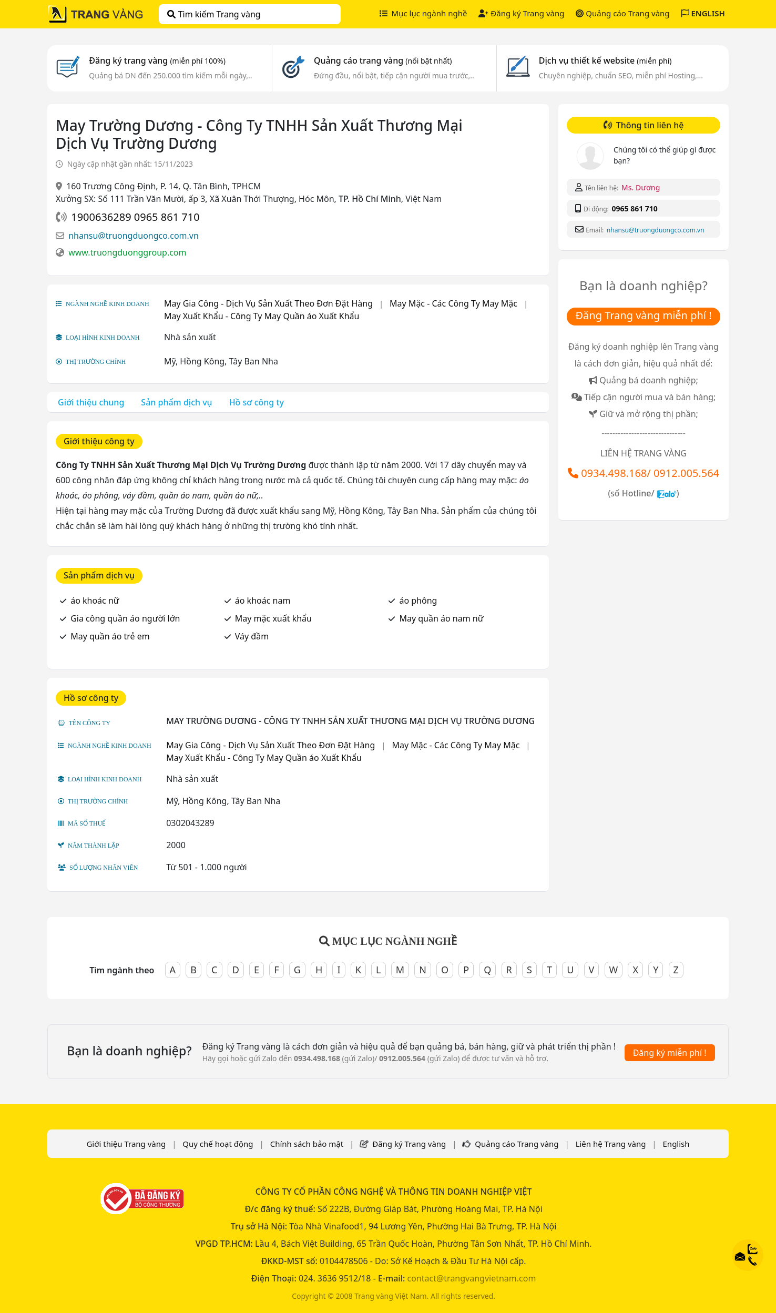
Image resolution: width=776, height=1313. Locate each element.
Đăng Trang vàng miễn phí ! (643, 315)
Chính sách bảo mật (307, 1143)
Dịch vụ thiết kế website (605, 60)
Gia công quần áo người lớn (125, 618)
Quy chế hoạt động (217, 1143)
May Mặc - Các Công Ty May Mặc (453, 303)
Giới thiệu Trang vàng (126, 1143)
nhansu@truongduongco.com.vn (133, 235)
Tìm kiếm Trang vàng (213, 14)
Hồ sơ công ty (256, 402)
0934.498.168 (614, 473)
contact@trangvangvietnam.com (471, 1278)
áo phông (418, 600)
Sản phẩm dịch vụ (176, 402)
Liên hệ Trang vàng (611, 1143)
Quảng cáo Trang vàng (622, 13)
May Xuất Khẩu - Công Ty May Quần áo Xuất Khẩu (262, 316)
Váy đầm (252, 636)
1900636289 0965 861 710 (135, 217)
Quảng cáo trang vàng (383, 60)
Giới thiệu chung (91, 402)
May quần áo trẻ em (110, 636)
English (676, 1143)
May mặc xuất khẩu (273, 618)
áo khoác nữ (94, 600)
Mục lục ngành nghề (423, 13)
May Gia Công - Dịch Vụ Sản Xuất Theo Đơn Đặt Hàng (268, 303)
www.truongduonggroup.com (127, 252)
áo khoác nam (263, 600)
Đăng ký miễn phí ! (670, 1052)
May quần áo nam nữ (441, 618)
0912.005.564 (686, 473)
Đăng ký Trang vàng (521, 13)
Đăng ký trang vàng (157, 60)
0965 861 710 (634, 208)
